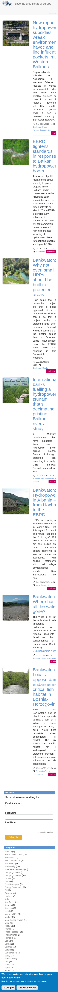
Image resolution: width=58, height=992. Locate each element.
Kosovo (8, 905)
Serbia (8, 950)
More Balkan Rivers (14, 920)
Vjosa (38, 585)
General (36, 479)
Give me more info (27, 987)
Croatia (45, 368)
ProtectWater (11, 935)
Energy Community (14, 887)
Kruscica (9, 908)
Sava (7, 944)
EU (6, 890)
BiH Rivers (10, 863)
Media (7, 917)
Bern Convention (12, 860)
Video (7, 964)
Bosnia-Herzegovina (14, 869)
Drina (7, 881)
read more (51, 252)
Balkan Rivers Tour (13, 854)
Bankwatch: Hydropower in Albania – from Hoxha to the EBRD (45, 502)
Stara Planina (11, 953)
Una (7, 961)
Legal (7, 911)
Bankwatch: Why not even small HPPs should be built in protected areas (44, 277)
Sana (7, 941)
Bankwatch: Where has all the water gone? (45, 604)
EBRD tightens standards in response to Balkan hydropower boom (44, 156)
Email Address (13, 803)
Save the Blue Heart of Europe (33, 3)
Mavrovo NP (10, 914)
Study (50, 130)
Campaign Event (12, 872)
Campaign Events (13, 875)
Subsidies (43, 130)
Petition (8, 926)
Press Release (11, 932)
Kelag (7, 899)
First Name (10, 813)
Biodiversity (10, 866)
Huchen (8, 896)
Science (8, 947)
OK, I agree (8, 987)
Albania (8, 851)
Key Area (9, 902)
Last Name (10, 822)
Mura (7, 923)
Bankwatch (37, 127)
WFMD (8, 970)
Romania (9, 938)
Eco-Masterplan (12, 884)
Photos (8, 929)
